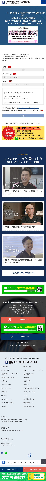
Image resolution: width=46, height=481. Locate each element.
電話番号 (5, 81)
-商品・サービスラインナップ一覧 (33, 370)
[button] (43, 2)
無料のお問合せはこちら (35, 469)
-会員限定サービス (28, 374)
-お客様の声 (4, 381)
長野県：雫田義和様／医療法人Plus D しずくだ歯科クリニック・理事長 (23, 261)
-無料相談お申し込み (29, 399)
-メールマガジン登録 (7, 402)
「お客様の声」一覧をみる (23, 273)
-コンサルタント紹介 (29, 392)
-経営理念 (4, 392)
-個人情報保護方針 (28, 406)
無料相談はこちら (24, 319)
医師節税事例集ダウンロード (12, 469)
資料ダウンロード (25, 336)
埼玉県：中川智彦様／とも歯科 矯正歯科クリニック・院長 (23, 192)
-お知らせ (4, 395)
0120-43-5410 (23, 342)
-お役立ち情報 (27, 381)
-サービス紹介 (5, 370)
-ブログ (25, 395)
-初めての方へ (5, 366)
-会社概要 (26, 384)
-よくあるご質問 (6, 384)
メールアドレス (7, 74)
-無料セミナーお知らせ (8, 377)
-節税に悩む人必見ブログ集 (31, 388)
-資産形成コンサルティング (9, 374)
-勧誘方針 (4, 406)
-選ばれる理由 (27, 366)
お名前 (4, 67)
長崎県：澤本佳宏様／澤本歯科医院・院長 (19, 227)
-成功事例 (26, 377)
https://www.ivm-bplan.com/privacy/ (28, 108)
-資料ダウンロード (6, 399)
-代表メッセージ (6, 388)
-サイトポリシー (28, 402)
